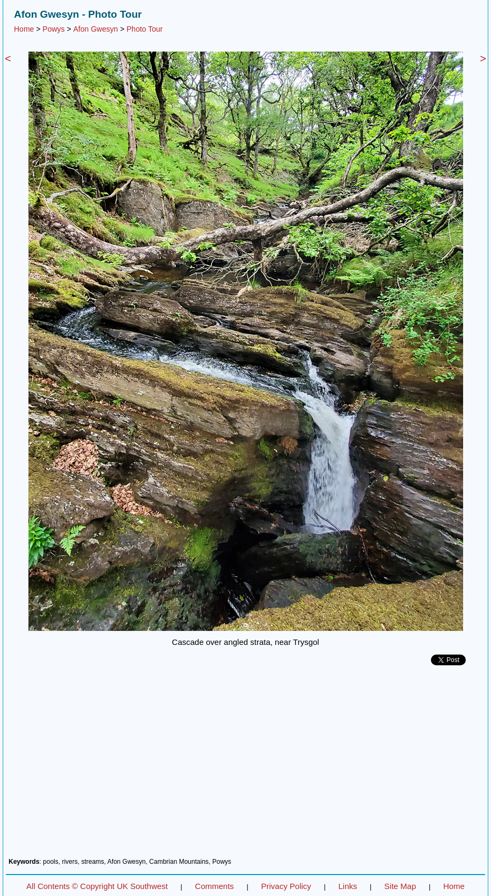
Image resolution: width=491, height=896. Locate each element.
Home (24, 29)
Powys (53, 29)
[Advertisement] (245, 766)
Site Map (400, 886)
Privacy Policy (286, 886)
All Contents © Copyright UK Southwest (97, 886)
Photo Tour (145, 29)
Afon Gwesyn (96, 29)
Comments (214, 886)
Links (347, 886)
